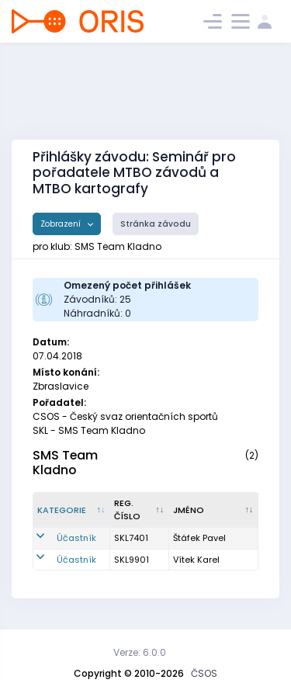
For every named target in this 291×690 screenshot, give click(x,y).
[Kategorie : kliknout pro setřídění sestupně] (71, 510)
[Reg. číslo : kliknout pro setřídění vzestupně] (139, 510)
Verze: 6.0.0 (139, 652)
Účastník (76, 538)
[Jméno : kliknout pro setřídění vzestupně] (213, 510)
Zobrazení (61, 224)
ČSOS (204, 673)
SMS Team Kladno (65, 462)
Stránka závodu (155, 224)
